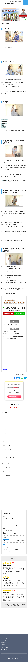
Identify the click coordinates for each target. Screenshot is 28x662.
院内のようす (4, 649)
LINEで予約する (6, 544)
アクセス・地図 (4, 647)
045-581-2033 (6, 539)
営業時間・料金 (4, 644)
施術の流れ (3, 642)
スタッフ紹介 (4, 640)
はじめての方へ (4, 638)
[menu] (25, 2)
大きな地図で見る (6, 369)
